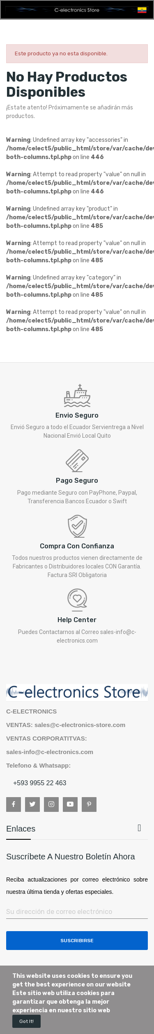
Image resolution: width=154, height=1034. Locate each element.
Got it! (26, 1021)
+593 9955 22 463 (39, 782)
